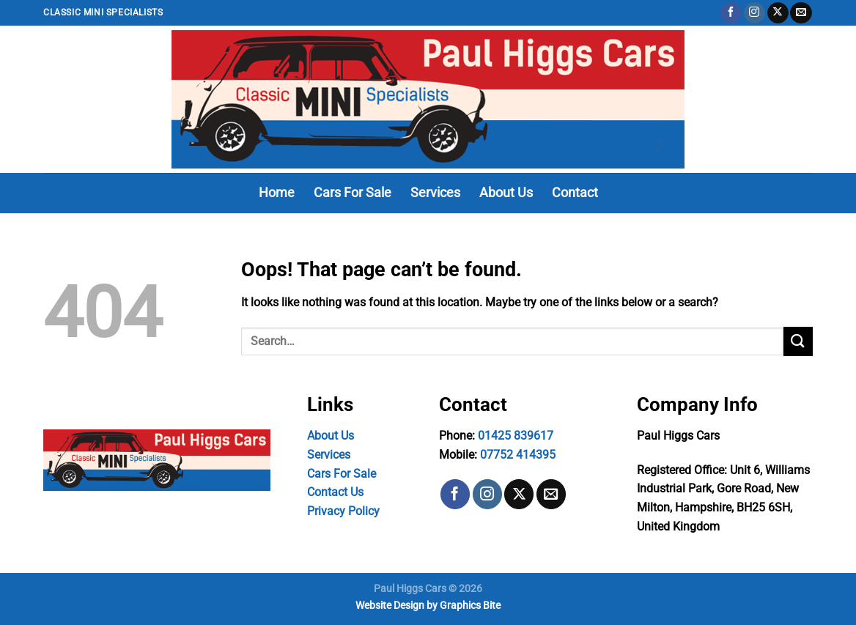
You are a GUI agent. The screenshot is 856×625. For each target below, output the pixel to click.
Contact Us (335, 492)
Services (435, 192)
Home (277, 192)
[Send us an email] (800, 13)
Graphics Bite (470, 605)
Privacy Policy (343, 511)
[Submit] (798, 341)
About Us (506, 192)
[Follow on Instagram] (754, 13)
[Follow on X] (778, 13)
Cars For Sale (352, 192)
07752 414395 (518, 455)
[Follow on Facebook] (731, 13)
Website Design (389, 605)
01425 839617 (515, 436)
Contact (575, 192)
